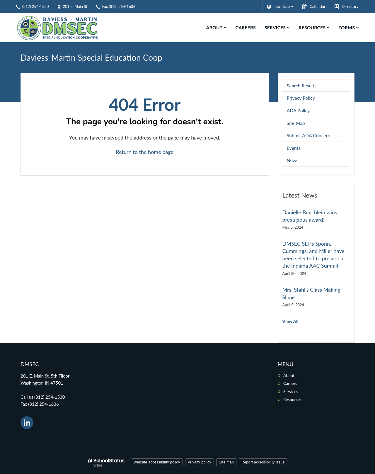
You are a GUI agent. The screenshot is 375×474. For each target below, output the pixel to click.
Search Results (301, 85)
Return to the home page (144, 152)
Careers (290, 383)
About (288, 375)
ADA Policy (298, 110)
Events (294, 148)
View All (290, 321)
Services (290, 391)
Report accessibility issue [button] (263, 462)
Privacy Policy (301, 98)
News (293, 160)
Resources (292, 399)
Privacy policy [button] (199, 462)
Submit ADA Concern (308, 135)
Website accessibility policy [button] (157, 462)
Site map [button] (226, 462)
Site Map (296, 123)
